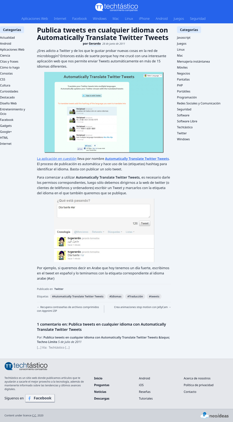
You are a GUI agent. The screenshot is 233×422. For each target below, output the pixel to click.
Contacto (190, 392)
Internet (60, 18)
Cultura (5, 85)
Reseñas (144, 392)
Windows (100, 18)
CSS (2, 79)
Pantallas (183, 79)
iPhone (144, 18)
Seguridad (198, 18)
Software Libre (187, 121)
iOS (141, 385)
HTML (4, 138)
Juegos (179, 18)
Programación (187, 97)
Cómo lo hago (10, 67)
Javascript (183, 37)
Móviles (182, 67)
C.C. (34, 415)
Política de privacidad (199, 385)
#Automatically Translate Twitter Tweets (77, 296)
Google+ (6, 132)
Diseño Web (8, 103)
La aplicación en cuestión (56, 158)
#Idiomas (115, 296)
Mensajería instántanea (193, 61)
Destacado (7, 97)
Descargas (101, 398)
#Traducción (135, 296)
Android (162, 18)
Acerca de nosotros (197, 378)
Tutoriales (146, 398)
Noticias (100, 392)
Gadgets (6, 126)
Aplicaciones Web (34, 18)
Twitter (58, 289)
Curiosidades (9, 91)
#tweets (154, 296)
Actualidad (7, 37)
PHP (180, 85)
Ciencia (5, 55)
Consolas (6, 73)
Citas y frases (9, 61)
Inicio (98, 378)
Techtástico (185, 127)
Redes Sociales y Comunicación (198, 103)
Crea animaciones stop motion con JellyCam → (142, 307)
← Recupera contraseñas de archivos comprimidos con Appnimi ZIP (68, 309)
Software (183, 115)
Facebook (79, 18)
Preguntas (101, 385)
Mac (116, 18)
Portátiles (183, 91)
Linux (129, 18)
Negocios (183, 73)
